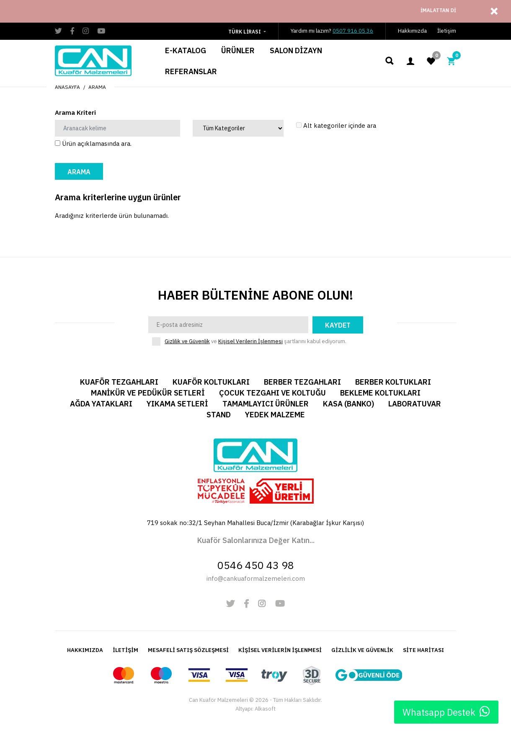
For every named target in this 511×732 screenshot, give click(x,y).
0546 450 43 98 (255, 565)
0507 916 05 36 (353, 30)
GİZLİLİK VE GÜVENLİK (362, 650)
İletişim (446, 30)
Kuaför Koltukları (211, 382)
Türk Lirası (244, 31)
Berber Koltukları (393, 382)
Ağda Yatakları (101, 404)
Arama (97, 87)
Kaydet (338, 325)
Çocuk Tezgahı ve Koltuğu (272, 393)
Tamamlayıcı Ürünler (265, 404)
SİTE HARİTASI (423, 650)
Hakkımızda (412, 30)
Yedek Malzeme (275, 414)
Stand (218, 414)
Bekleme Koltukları (380, 393)
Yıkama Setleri (177, 404)
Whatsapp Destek (446, 712)
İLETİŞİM (125, 650)
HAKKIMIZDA (85, 650)
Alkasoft (265, 708)
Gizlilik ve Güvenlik (187, 341)
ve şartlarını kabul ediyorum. (255, 341)
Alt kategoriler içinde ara (336, 125)
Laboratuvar (414, 404)
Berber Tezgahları (302, 382)
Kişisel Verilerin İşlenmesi (250, 341)
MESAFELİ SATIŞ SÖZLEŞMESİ (188, 650)
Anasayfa (67, 87)
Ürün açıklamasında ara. (93, 143)
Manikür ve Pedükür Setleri (148, 393)
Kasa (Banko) (348, 404)
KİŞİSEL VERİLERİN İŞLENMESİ (280, 650)
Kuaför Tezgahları (119, 382)
